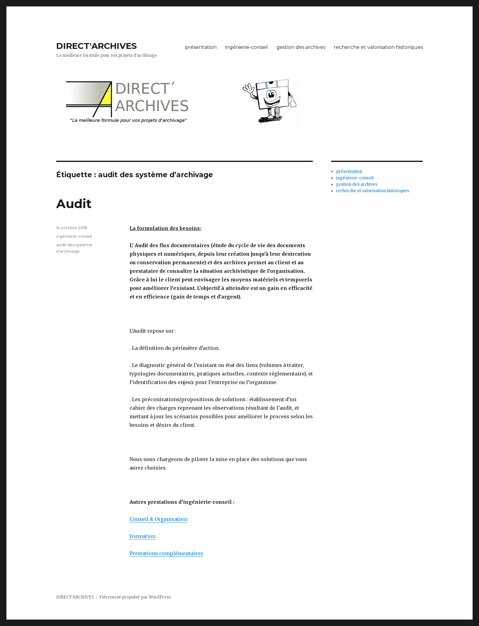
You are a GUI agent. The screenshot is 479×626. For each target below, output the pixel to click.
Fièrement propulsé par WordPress (135, 597)
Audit (74, 203)
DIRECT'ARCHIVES (96, 46)
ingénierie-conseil (246, 47)
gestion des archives (300, 47)
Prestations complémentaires (166, 553)
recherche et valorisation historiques (378, 47)
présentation (201, 47)
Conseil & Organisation (158, 519)
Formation (142, 536)
